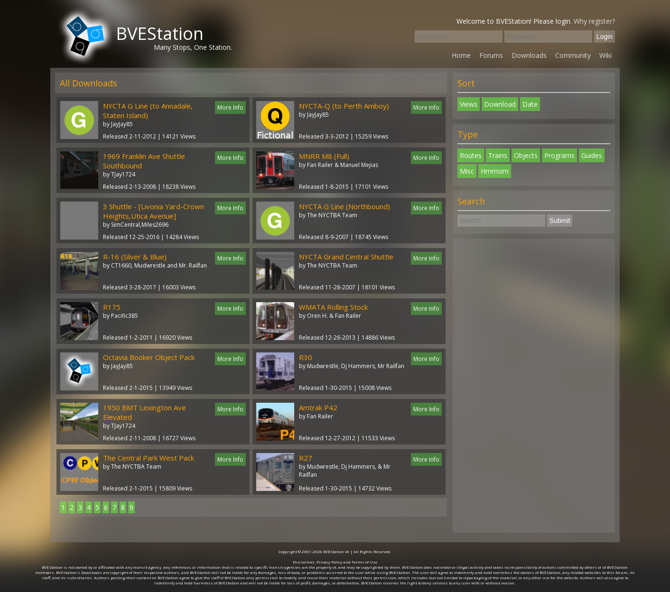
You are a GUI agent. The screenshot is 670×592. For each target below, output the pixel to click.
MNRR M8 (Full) (324, 156)
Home (461, 55)
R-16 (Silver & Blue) (135, 256)
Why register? (594, 21)
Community (573, 55)
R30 (305, 357)
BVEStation (160, 33)
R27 (305, 457)
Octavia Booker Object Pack (149, 357)
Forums (491, 55)
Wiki (605, 55)
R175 (112, 307)
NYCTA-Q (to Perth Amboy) (344, 106)
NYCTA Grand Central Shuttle (346, 256)
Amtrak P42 (318, 407)
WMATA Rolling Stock (333, 307)
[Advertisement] (534, 385)
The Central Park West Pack (148, 457)
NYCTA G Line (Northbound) (344, 206)
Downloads (529, 55)
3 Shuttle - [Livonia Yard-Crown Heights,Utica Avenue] (153, 211)
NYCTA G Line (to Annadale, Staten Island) (148, 110)
